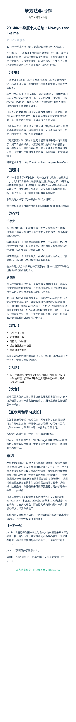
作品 (45, 17)
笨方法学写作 (38, 11)
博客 (38, 17)
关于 (31, 17)
